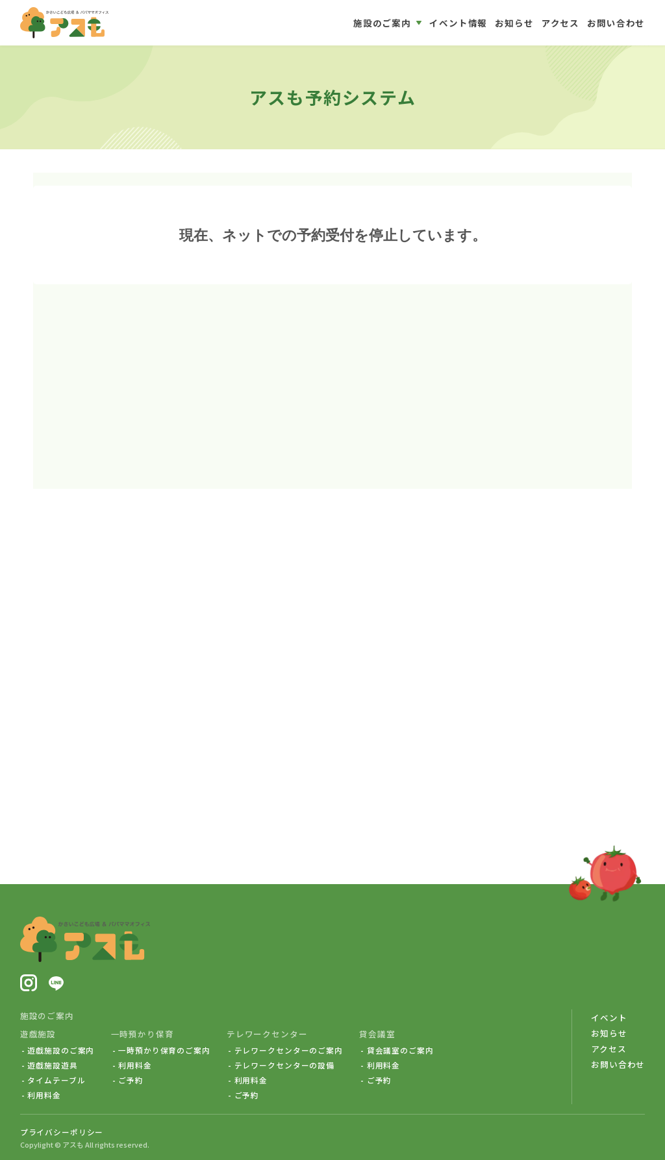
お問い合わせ (618, 1064)
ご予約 (131, 1080)
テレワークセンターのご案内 (288, 1050)
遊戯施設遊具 (52, 1065)
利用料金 (43, 1095)
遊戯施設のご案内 (60, 1050)
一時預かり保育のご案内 (164, 1050)
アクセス (608, 1049)
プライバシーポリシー (62, 1131)
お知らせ (609, 1033)
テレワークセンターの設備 (284, 1065)
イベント (609, 1017)
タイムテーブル (56, 1080)
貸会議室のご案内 (400, 1050)
